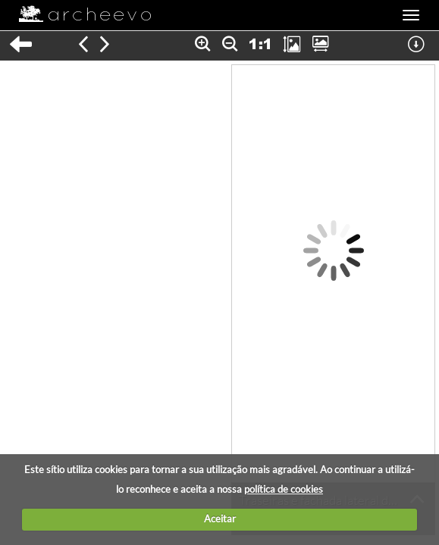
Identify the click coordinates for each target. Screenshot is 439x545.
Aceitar (220, 518)
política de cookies (283, 489)
